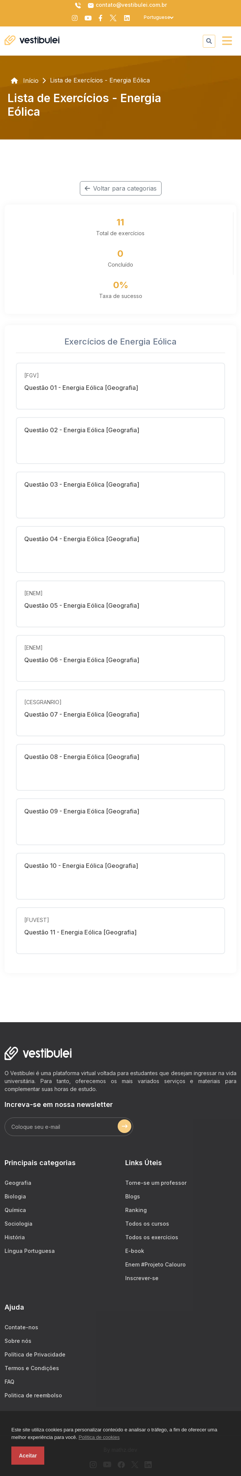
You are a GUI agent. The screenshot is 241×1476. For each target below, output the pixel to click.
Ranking (136, 1210)
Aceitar (28, 1456)
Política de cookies (99, 1437)
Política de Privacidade (35, 1354)
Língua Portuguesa (30, 1251)
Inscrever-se (142, 1278)
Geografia (18, 1183)
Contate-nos (21, 1327)
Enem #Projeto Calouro (155, 1264)
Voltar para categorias (121, 188)
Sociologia (19, 1223)
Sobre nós (18, 1341)
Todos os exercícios (151, 1237)
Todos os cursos (147, 1223)
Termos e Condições (32, 1368)
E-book (134, 1251)
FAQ (9, 1381)
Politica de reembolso (33, 1395)
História (15, 1237)
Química (15, 1210)
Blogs (132, 1196)
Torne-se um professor (156, 1183)
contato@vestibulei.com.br (127, 5)
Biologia (15, 1196)
